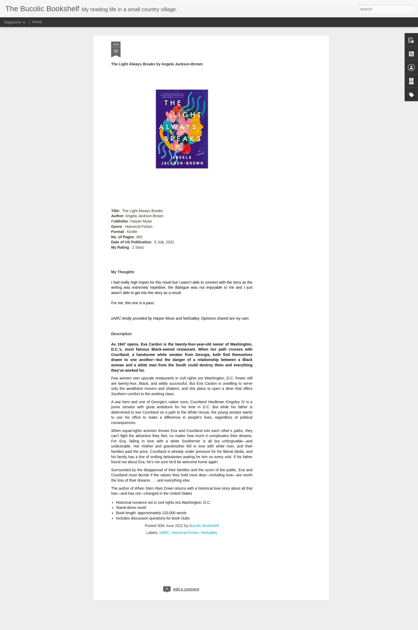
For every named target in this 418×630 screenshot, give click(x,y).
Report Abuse (241, 627)
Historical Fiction (185, 463)
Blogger (226, 627)
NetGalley (209, 463)
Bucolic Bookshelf (204, 456)
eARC (164, 463)
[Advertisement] (181, 497)
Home (37, 22)
